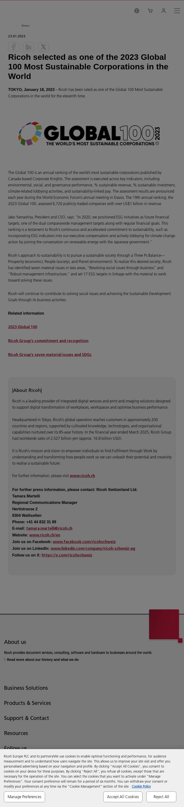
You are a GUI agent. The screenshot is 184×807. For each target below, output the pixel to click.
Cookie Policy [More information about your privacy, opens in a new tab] (141, 786)
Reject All (161, 796)
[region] (92, 778)
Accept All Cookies (123, 796)
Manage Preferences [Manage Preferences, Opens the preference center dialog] (24, 796)
